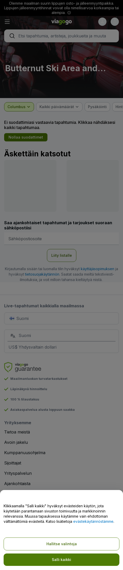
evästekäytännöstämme (93, 521)
